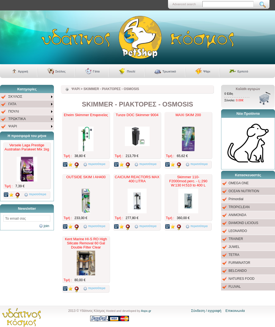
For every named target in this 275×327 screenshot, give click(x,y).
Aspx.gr (146, 310)
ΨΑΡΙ (12, 126)
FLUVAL (235, 287)
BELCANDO (238, 271)
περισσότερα (37, 194)
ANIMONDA (237, 215)
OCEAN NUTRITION (244, 191)
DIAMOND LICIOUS (243, 223)
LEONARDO (238, 231)
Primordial (236, 199)
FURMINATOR (239, 263)
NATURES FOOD (241, 279)
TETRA (234, 255)
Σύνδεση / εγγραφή (206, 311)
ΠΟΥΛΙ (13, 111)
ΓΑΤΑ (12, 104)
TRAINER (236, 239)
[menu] (27, 111)
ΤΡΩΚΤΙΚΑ (17, 119)
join (46, 226)
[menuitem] (27, 96)
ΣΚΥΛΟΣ (15, 96)
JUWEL (234, 247)
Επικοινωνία (235, 311)
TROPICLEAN (239, 207)
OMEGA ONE (239, 183)
